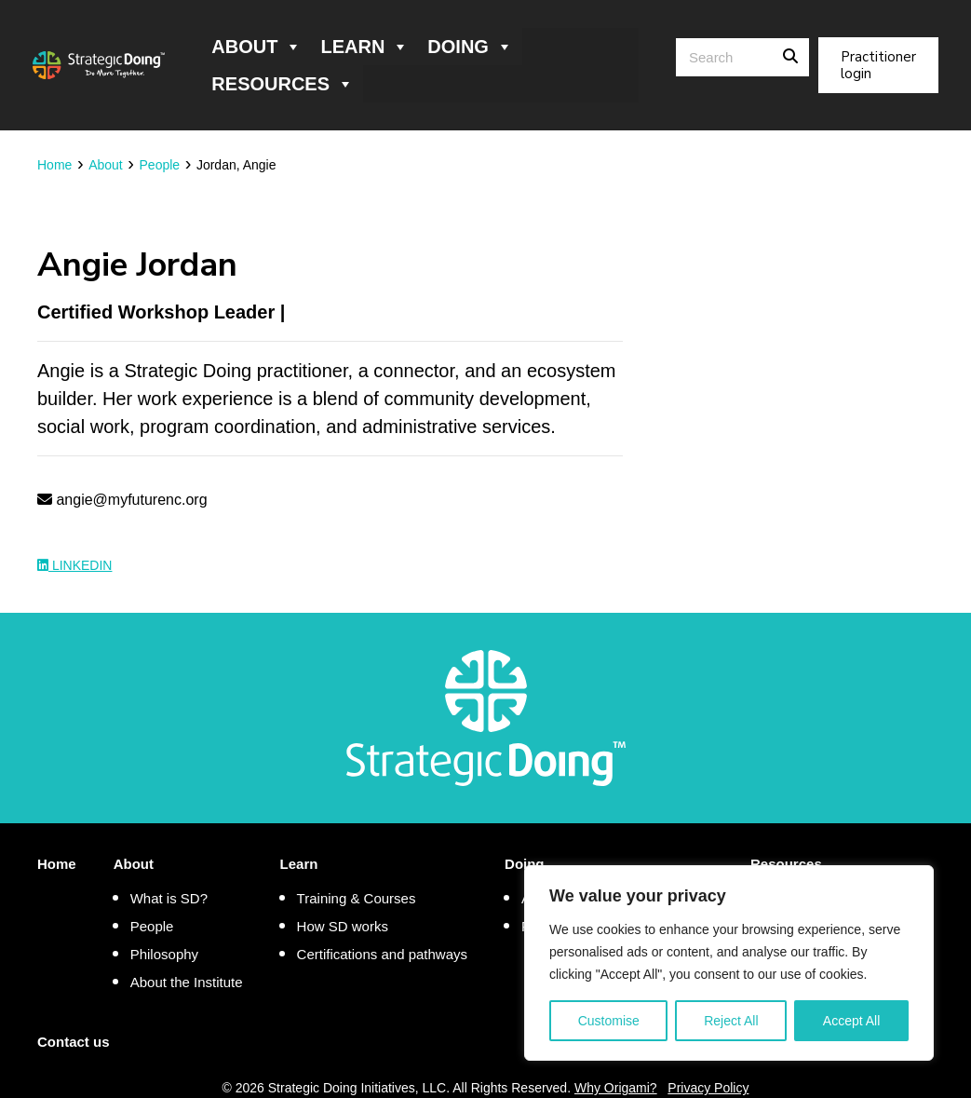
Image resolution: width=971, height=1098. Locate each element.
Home (56, 864)
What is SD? (169, 898)
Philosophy (164, 954)
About (256, 46)
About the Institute (186, 982)
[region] (729, 963)
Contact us (73, 1042)
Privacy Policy (708, 1087)
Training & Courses (356, 898)
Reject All (731, 1020)
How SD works (342, 926)
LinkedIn (74, 565)
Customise (609, 1020)
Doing (470, 46)
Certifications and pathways (382, 954)
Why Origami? (615, 1087)
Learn (364, 46)
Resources (282, 83)
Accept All (851, 1020)
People (152, 926)
